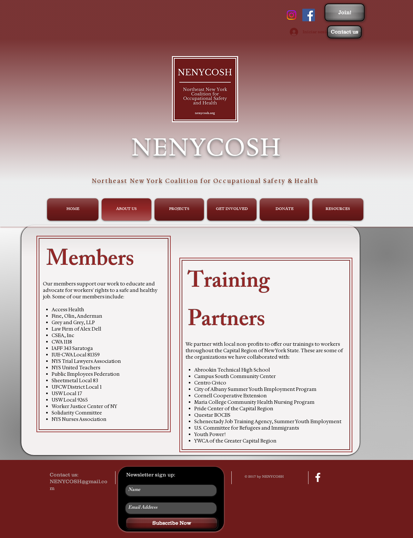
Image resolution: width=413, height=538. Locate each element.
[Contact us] (344, 31)
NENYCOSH (206, 146)
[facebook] (318, 477)
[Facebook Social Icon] (308, 15)
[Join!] (345, 12)
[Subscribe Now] (172, 523)
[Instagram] (291, 15)
